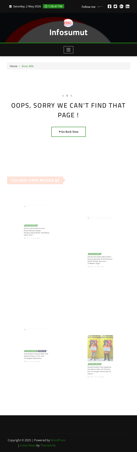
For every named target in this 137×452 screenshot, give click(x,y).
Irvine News (28, 445)
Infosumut (68, 32)
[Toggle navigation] (68, 49)
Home (13, 67)
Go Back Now (68, 131)
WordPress (58, 440)
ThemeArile (48, 445)
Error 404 (28, 67)
